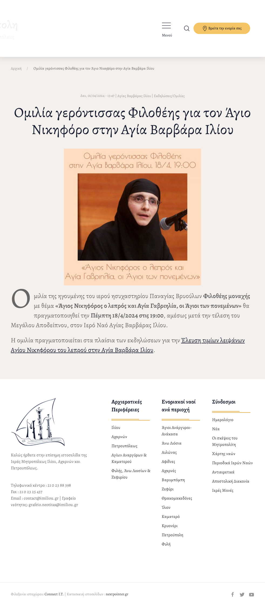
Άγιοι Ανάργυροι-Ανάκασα (177, 431)
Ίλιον (166, 507)
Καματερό (171, 517)
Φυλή (166, 544)
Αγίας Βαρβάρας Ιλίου (134, 95)
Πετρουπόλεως (124, 446)
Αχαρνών (119, 437)
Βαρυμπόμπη (173, 480)
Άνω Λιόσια (172, 443)
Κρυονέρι (170, 526)
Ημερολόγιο (222, 420)
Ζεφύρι (168, 489)
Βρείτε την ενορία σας (222, 28)
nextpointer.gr (117, 594)
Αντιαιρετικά (223, 472)
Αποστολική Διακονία (230, 481)
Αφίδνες (168, 461)
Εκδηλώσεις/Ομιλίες (169, 95)
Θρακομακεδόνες (177, 498)
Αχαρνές (169, 471)
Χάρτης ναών (223, 454)
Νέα (216, 429)
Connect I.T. (54, 594)
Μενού (167, 35)
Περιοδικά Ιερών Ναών (232, 463)
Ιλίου (115, 428)
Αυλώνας (169, 452)
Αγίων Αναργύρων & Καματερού (129, 458)
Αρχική (16, 68)
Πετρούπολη (172, 535)
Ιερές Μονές (222, 490)
